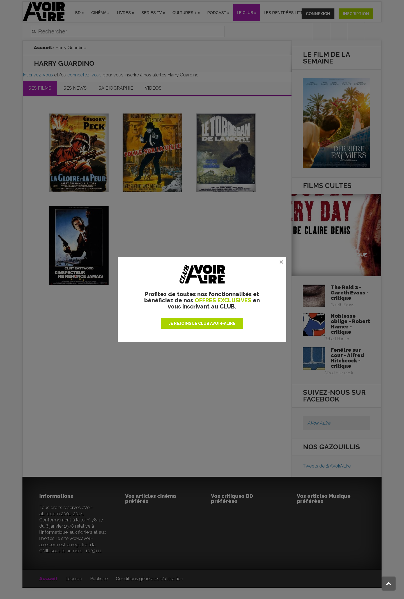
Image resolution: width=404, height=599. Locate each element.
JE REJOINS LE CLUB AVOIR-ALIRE (202, 323)
